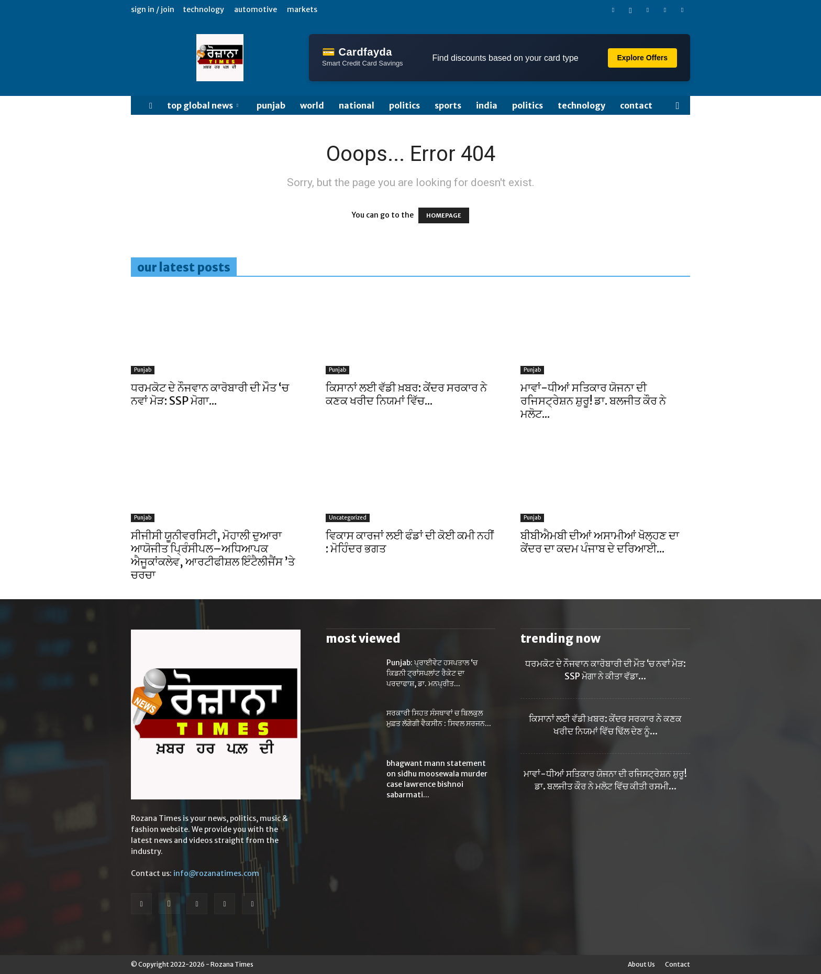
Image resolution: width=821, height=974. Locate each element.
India (486, 105)
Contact (636, 105)
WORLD (312, 105)
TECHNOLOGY (581, 105)
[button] (677, 106)
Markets (302, 9)
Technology (203, 9)
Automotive (255, 9)
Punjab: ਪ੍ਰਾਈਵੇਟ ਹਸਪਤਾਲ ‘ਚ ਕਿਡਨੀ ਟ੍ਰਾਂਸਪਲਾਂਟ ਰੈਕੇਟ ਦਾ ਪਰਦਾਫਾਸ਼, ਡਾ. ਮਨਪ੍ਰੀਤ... (432, 673)
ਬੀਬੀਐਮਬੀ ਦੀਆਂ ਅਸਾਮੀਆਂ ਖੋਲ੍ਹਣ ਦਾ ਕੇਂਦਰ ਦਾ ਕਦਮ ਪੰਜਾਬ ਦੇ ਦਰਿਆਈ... (599, 542)
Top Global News (202, 105)
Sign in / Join (152, 9)
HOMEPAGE (443, 215)
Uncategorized (348, 517)
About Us (641, 964)
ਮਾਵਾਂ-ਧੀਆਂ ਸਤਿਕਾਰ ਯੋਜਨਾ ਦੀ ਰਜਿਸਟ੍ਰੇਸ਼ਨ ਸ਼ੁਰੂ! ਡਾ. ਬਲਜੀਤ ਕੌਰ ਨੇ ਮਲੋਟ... (593, 401)
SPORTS (448, 105)
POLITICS (404, 105)
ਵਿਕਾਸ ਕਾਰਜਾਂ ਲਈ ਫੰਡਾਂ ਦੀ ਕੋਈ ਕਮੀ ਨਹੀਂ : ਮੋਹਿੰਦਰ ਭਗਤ (410, 542)
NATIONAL (356, 105)
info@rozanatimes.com (216, 873)
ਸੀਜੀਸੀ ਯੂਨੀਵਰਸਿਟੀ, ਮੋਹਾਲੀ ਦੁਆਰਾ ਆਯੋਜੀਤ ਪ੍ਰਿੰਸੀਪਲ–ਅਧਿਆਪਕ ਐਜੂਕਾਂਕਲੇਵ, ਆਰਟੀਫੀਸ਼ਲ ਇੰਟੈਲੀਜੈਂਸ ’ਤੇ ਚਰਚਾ (213, 555)
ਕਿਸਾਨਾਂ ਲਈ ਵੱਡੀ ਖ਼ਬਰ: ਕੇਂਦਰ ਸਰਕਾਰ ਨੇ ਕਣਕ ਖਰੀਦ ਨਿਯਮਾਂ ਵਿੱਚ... (406, 394)
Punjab (271, 105)
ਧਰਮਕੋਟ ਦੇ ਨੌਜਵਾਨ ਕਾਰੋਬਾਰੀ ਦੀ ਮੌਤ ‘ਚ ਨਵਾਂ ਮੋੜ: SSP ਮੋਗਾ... (210, 394)
